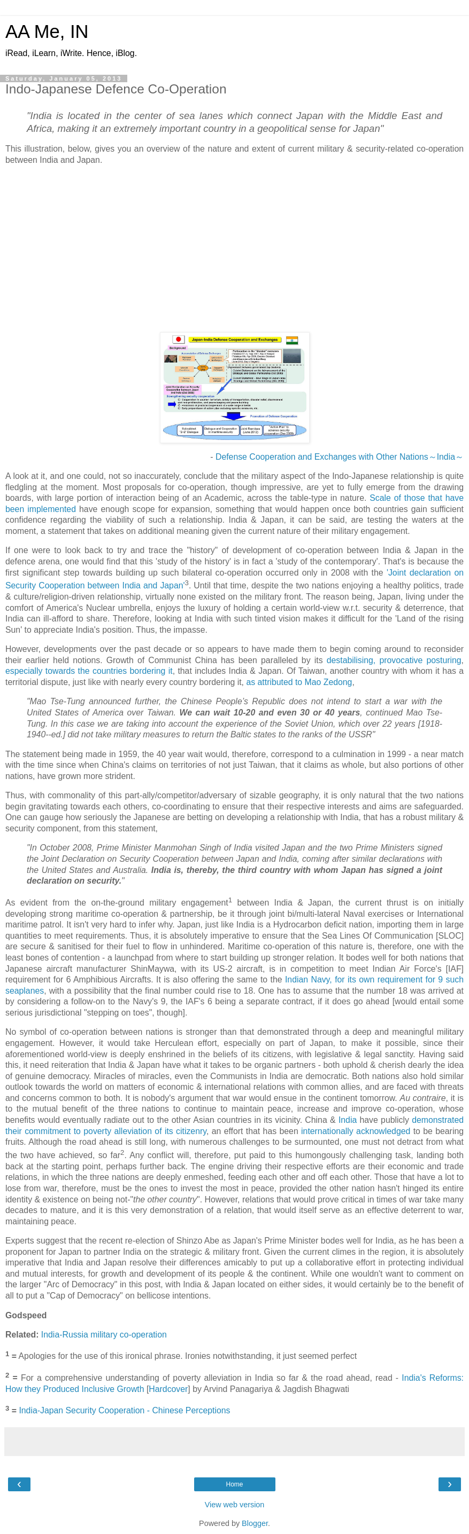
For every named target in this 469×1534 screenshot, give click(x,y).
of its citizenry (180, 1131)
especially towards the (47, 670)
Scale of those (397, 497)
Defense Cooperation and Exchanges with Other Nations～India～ (340, 456)
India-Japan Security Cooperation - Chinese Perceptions (124, 1410)
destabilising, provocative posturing (394, 660)
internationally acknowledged (355, 1131)
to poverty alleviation (113, 1131)
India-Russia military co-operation (104, 1334)
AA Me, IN (47, 31)
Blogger (255, 1523)
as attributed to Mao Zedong (299, 682)
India (348, 1119)
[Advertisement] (234, 249)
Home (234, 1484)
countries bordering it (133, 670)
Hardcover (168, 1389)
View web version (235, 1504)
